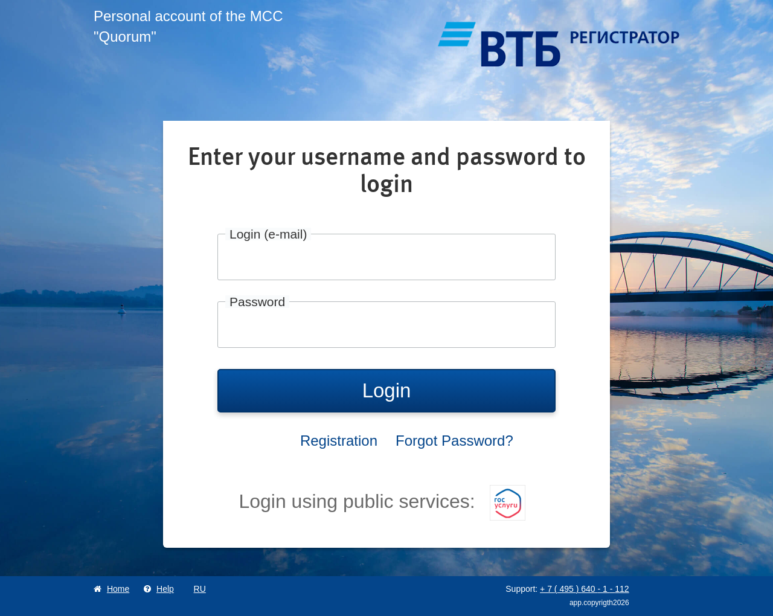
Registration (338, 440)
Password (257, 301)
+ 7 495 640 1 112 (584, 589)
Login (386, 390)
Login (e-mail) (268, 234)
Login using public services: (382, 501)
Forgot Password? (454, 440)
